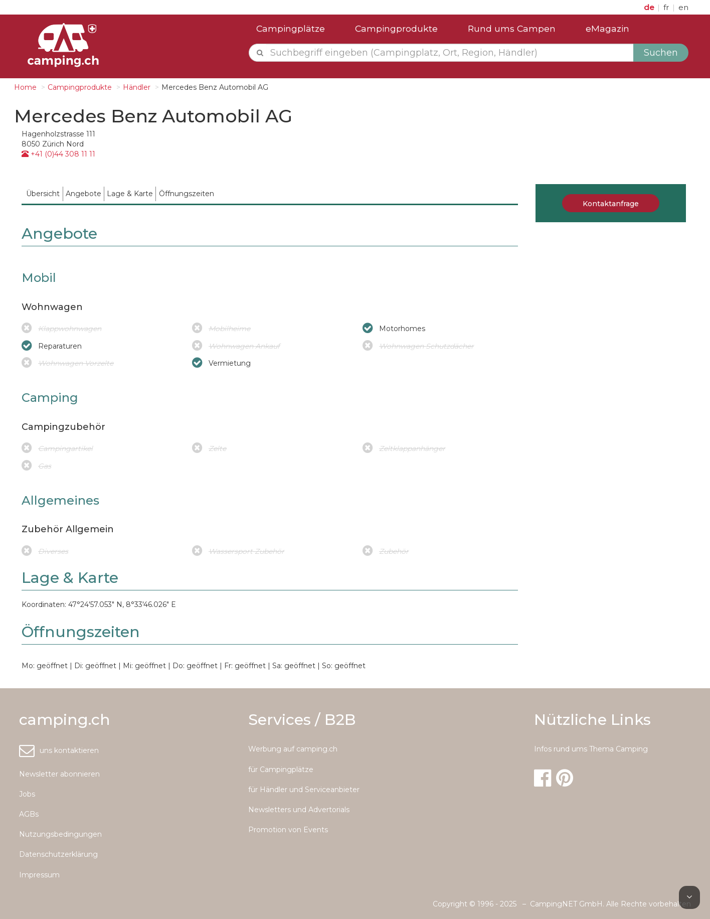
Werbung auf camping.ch (292, 748)
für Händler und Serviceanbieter (304, 789)
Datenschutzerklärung (58, 854)
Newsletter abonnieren (59, 774)
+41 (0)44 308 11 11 (58, 154)
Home (25, 87)
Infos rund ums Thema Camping (591, 748)
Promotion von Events (288, 829)
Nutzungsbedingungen (60, 834)
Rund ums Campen (512, 28)
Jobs (27, 794)
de (650, 7)
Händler (136, 87)
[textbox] (450, 53)
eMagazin (607, 28)
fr (667, 7)
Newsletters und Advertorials (298, 809)
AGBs (29, 814)
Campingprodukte (396, 28)
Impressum (39, 874)
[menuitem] (43, 194)
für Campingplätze (280, 769)
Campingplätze (290, 28)
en (683, 7)
